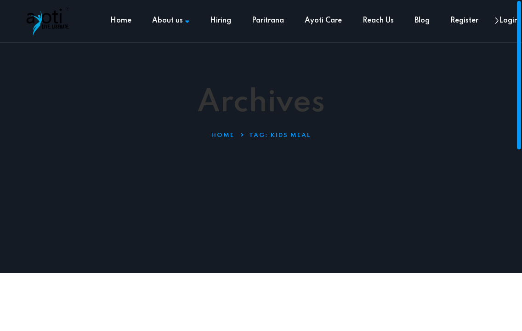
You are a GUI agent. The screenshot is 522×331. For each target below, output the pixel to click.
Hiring (220, 20)
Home (120, 20)
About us (170, 20)
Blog (422, 20)
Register (464, 20)
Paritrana (268, 20)
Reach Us (378, 20)
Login (508, 20)
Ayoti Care (323, 20)
